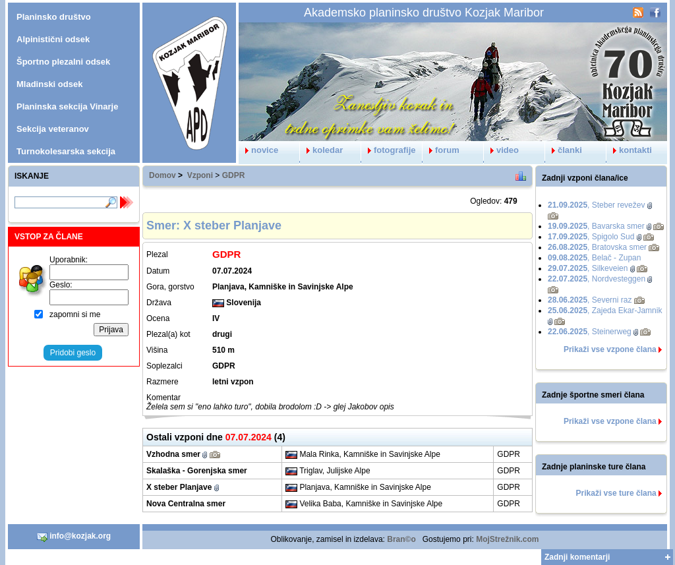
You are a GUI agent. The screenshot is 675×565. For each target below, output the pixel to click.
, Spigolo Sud (591, 236)
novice (258, 150)
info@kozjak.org (74, 536)
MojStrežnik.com (507, 539)
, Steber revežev (596, 205)
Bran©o (401, 539)
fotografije (388, 150)
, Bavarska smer (596, 226)
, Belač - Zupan (594, 257)
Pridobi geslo (73, 352)
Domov (162, 175)
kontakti (629, 150)
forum (441, 150)
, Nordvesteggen (596, 278)
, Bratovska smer (597, 247)
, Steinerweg (589, 331)
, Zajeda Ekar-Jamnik (605, 310)
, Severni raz (589, 300)
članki (563, 150)
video (501, 150)
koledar (321, 150)
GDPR (233, 175)
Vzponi (200, 175)
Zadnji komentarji (577, 557)
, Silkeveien (588, 268)
